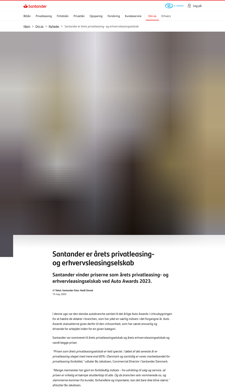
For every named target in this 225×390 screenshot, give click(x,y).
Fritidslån (63, 16)
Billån (27, 16)
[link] (26, 6)
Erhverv (166, 16)
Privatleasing (44, 16)
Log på (197, 6)
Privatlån (79, 16)
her (102, 186)
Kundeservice (133, 16)
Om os (152, 16)
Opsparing (96, 16)
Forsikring (114, 16)
